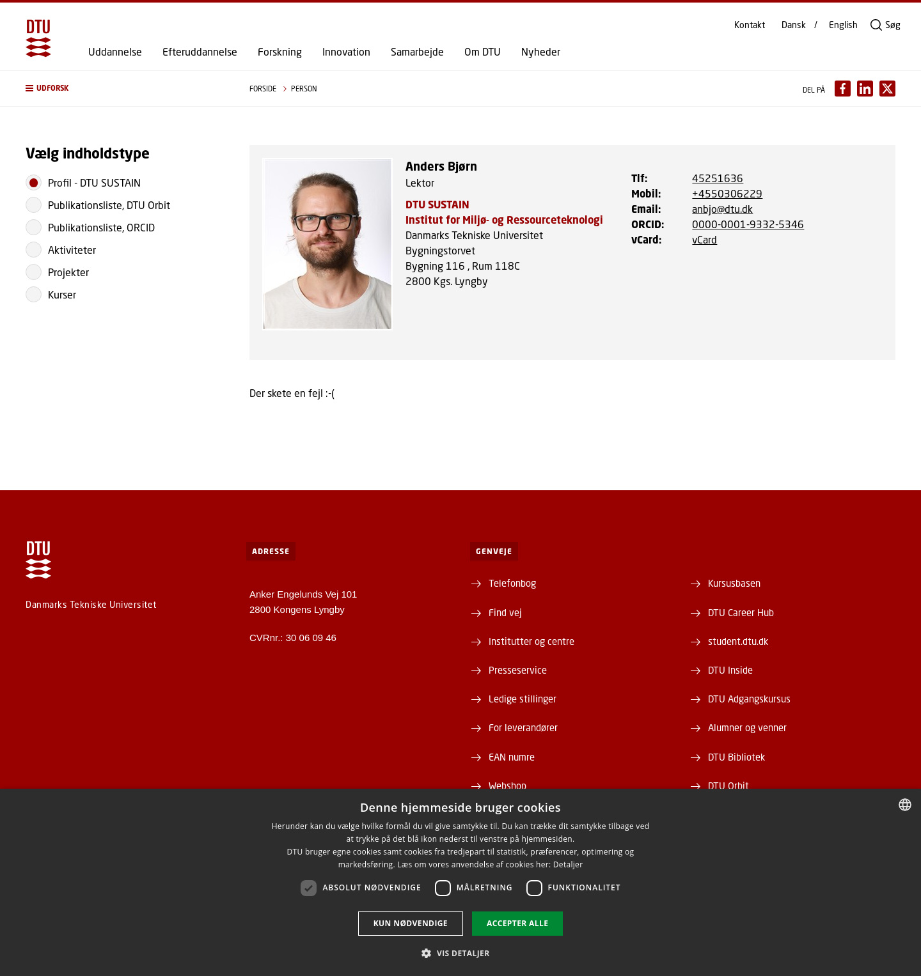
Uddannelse (115, 52)
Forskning (280, 52)
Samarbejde (417, 52)
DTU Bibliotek (736, 757)
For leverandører (523, 727)
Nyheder (540, 52)
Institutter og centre (531, 641)
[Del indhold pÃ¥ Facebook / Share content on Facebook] (843, 89)
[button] (125, 89)
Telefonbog (512, 583)
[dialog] (460, 882)
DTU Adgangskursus (749, 698)
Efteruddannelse (199, 52)
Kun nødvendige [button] (411, 923)
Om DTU (482, 52)
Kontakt (749, 24)
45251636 (717, 178)
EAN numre (512, 757)
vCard (704, 239)
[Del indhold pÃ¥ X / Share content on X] (887, 89)
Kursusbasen (734, 583)
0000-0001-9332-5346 (748, 224)
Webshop (507, 785)
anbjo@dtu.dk (722, 209)
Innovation (346, 52)
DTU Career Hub (741, 612)
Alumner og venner (747, 727)
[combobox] (905, 804)
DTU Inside (730, 670)
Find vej (505, 612)
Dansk (794, 24)
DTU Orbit (728, 785)
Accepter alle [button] (517, 923)
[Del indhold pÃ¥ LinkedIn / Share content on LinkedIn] (865, 89)
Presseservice (518, 670)
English (843, 24)
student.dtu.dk (738, 641)
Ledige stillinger (522, 698)
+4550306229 (727, 193)
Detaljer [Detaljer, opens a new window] (568, 864)
